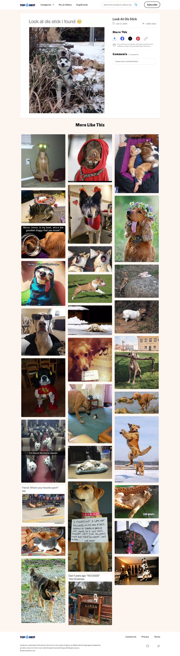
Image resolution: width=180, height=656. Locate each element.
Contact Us (130, 636)
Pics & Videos (65, 5)
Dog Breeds (82, 5)
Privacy (145, 636)
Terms (157, 636)
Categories (47, 5)
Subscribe (152, 4)
